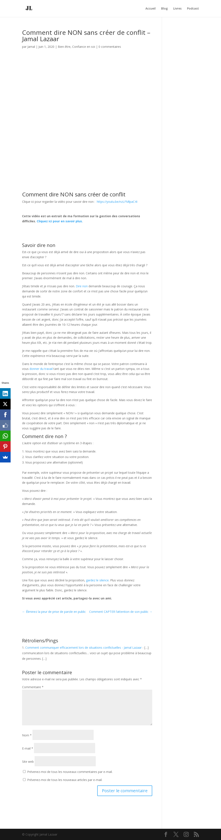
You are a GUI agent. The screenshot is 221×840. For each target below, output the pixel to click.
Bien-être (64, 47)
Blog (164, 8)
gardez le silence (97, 580)
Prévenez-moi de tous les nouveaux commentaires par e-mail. (70, 772)
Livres (177, 8)
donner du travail (41, 369)
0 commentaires (110, 47)
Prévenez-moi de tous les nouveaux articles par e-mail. (64, 780)
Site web (28, 762)
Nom (27, 735)
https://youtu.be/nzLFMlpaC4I (117, 202)
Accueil (150, 8)
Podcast (193, 8)
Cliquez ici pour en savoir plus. (60, 221)
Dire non (82, 286)
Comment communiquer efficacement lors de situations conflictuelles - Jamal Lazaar (83, 648)
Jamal (31, 47)
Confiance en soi (83, 47)
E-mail (27, 748)
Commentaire (33, 687)
